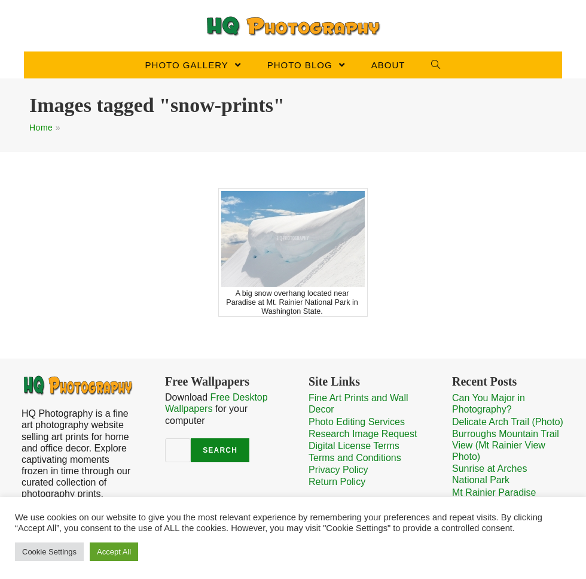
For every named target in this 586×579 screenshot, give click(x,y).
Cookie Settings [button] (49, 551)
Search (220, 450)
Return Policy (337, 482)
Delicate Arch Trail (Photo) (507, 422)
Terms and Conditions (355, 458)
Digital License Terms (354, 446)
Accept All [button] (114, 551)
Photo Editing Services (357, 422)
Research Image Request (363, 434)
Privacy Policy (338, 470)
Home (41, 127)
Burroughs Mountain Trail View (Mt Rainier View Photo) (505, 445)
